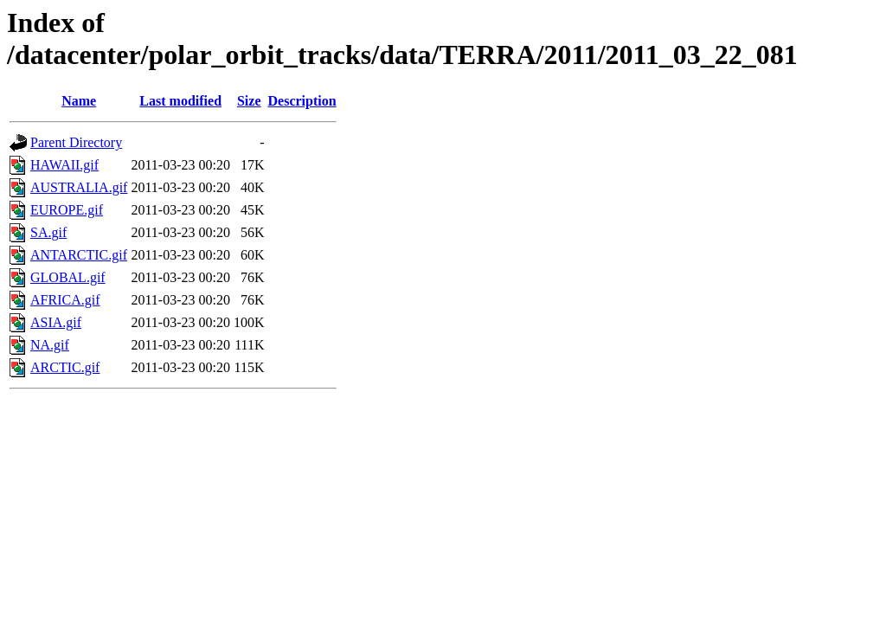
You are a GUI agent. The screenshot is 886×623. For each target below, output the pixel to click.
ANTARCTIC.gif (78, 254)
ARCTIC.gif (65, 367)
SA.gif (48, 232)
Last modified (180, 100)
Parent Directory (76, 142)
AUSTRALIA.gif (78, 187)
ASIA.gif (55, 322)
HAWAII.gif (64, 164)
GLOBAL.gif (68, 277)
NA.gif (49, 344)
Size (249, 100)
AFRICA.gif (65, 299)
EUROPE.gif (66, 209)
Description (302, 100)
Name (78, 100)
